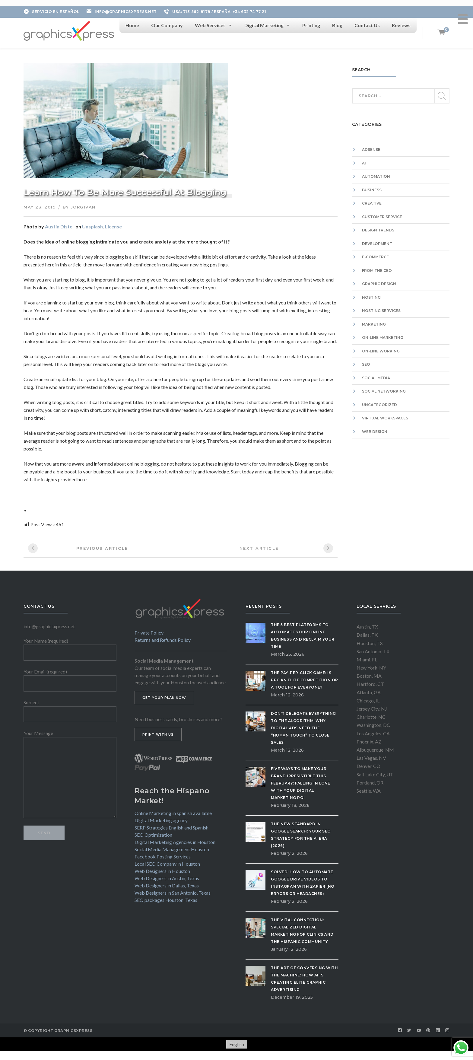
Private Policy (149, 632)
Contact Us (367, 25)
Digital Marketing (267, 25)
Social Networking (384, 391)
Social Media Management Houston (172, 849)
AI (364, 163)
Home (132, 25)
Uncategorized (379, 405)
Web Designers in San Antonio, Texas (173, 893)
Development (377, 243)
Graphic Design (379, 284)
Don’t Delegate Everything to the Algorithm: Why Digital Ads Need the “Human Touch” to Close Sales (303, 728)
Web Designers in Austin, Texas (167, 878)
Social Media (376, 378)
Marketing (374, 324)
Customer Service (382, 217)
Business (372, 190)
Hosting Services (381, 310)
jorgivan (83, 207)
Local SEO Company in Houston (167, 864)
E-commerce (375, 257)
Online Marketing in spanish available (173, 813)
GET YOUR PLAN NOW (164, 698)
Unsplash (92, 226)
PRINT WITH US (158, 734)
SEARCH (441, 96)
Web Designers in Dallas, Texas (167, 885)
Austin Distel (59, 226)
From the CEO (377, 270)
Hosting (371, 297)
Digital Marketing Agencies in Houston (175, 842)
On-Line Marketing (382, 337)
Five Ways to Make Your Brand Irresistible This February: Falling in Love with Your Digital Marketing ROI (300, 783)
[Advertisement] (400, 510)
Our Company (167, 25)
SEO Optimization (153, 835)
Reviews (401, 25)
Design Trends (378, 230)
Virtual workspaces (385, 418)
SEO (366, 364)
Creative (372, 203)
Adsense (371, 149)
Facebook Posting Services (163, 856)
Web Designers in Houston (162, 871)
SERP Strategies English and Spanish (171, 827)
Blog (337, 25)
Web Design (374, 431)
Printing (311, 25)
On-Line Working (381, 351)
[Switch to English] (236, 1044)
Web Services (213, 25)
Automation (376, 176)
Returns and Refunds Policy (163, 640)
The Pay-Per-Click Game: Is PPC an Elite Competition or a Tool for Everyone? (304, 679)
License (113, 226)
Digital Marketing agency (161, 820)
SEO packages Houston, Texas (166, 900)
